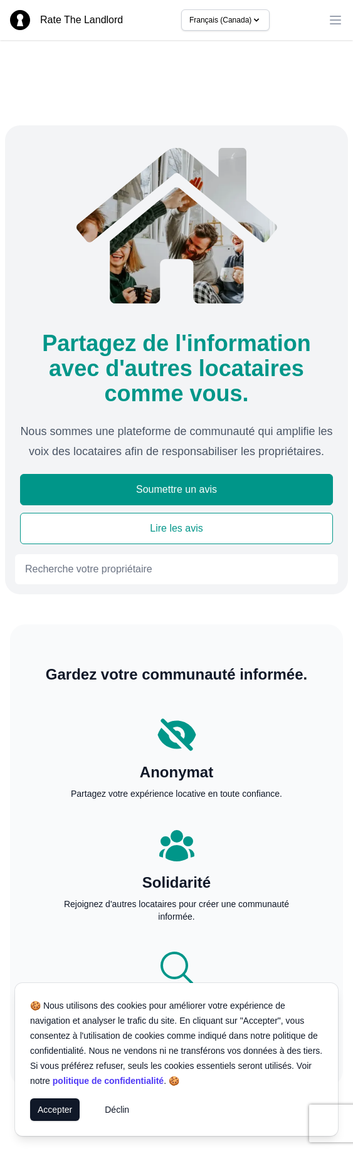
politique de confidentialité (108, 1081)
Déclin (117, 1110)
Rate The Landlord (81, 19)
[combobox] (176, 569)
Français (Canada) (225, 20)
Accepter (55, 1110)
